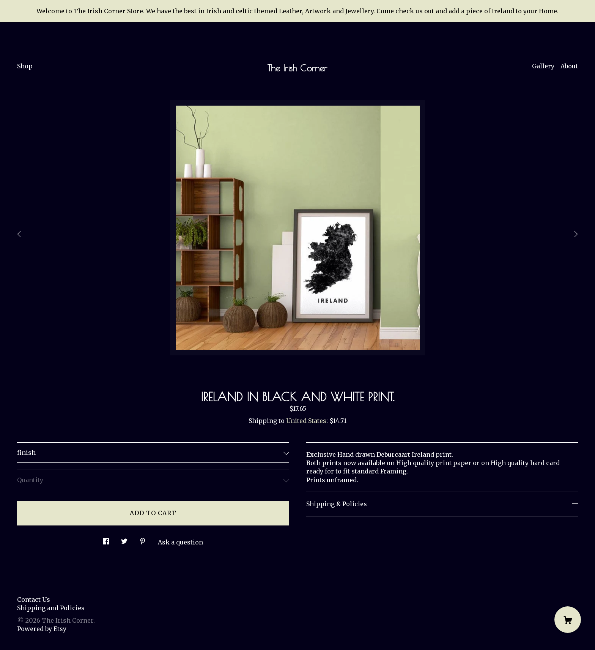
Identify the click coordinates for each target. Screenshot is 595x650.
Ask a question (180, 542)
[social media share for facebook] (106, 539)
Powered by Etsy (41, 629)
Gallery (543, 66)
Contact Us (33, 599)
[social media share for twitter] (124, 539)
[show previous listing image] (36, 232)
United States (306, 420)
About (569, 66)
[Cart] (567, 619)
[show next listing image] (559, 232)
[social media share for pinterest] (143, 539)
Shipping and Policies (51, 608)
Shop (25, 66)
